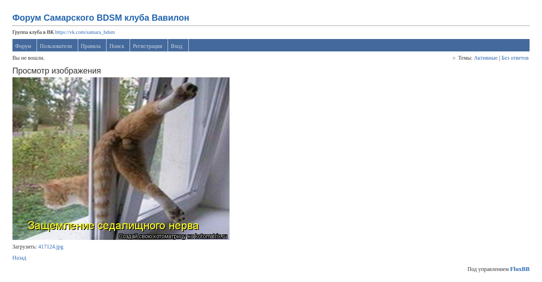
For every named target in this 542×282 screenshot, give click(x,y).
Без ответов (515, 58)
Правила (91, 46)
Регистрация (147, 46)
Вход (177, 46)
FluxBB (520, 269)
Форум (23, 46)
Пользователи (56, 46)
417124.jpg (50, 247)
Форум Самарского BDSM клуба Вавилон (100, 17)
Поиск (116, 46)
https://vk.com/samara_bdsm (85, 32)
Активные (486, 58)
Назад (19, 258)
